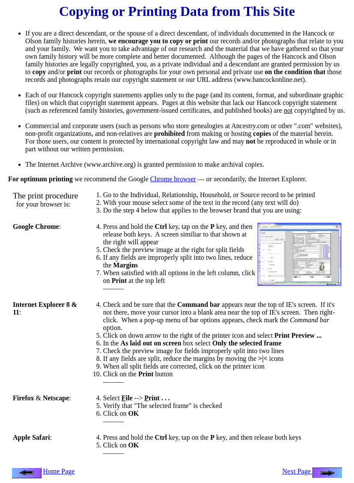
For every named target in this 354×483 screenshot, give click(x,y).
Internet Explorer (281, 179)
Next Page (312, 471)
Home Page (58, 471)
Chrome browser (173, 179)
